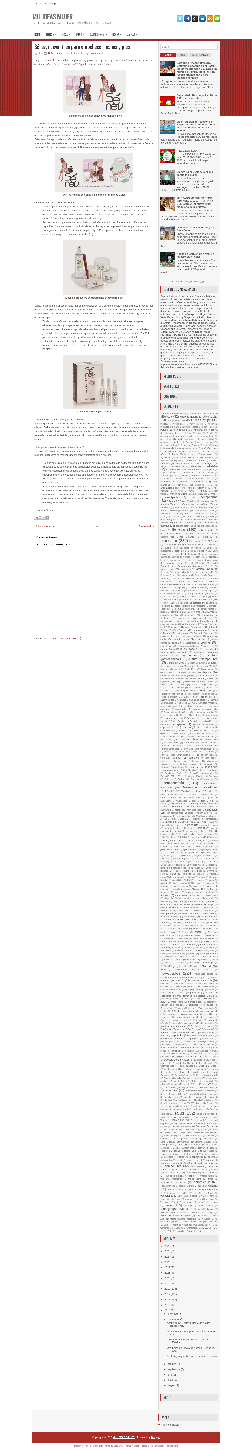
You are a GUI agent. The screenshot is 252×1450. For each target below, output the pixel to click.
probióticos (165, 1045)
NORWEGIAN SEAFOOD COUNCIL (193, 969)
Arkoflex (191, 497)
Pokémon (192, 1029)
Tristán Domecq (167, 1186)
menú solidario (198, 919)
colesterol (165, 605)
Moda (198, 932)
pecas (197, 999)
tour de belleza (210, 1172)
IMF (203, 831)
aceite (179, 436)
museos (168, 959)
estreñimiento (166, 730)
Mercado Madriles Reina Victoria (189, 926)
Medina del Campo (204, 904)
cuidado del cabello (185, 648)
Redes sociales (171, 1078)
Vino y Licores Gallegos (202, 1213)
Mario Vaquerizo (193, 892)
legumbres (187, 870)
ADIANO (183, 451)
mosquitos (200, 950)
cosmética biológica (192, 636)
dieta (199, 678)
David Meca (190, 669)
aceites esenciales (186, 439)
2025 (167, 1251)
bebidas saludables (205, 526)
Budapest (213, 545)
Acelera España (191, 445)
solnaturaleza (208, 1139)
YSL (170, 1231)
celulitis (210, 581)
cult (178, 656)
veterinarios (212, 1202)
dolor (162, 685)
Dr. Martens (195, 688)
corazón (197, 627)
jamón (177, 849)
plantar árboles (207, 1023)
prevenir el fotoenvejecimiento (199, 1041)
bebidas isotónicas (184, 526)
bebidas (165, 525)
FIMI (162, 755)
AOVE (191, 491)
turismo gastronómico (205, 1189)
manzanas (186, 889)
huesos (214, 825)
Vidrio (187, 1209)
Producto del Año (168, 1048)
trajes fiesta (194, 1178)
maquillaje (200, 889)
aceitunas (209, 442)
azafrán (211, 517)
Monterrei (210, 948)
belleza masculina (170, 533)
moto (212, 950)
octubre (172, 1363)
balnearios (199, 519)
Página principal (48, 3)
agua (194, 454)
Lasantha (118, 1446)
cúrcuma (203, 663)
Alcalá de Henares (196, 460)
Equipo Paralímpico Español (184, 721)
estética (186, 727)
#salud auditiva (182, 429)
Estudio (194, 730)
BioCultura (213, 541)
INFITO (183, 837)
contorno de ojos (205, 621)
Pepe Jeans (177, 1002)
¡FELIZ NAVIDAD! (187, 150)
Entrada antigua (146, 526)
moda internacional (181, 941)
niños (163, 969)
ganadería (209, 779)
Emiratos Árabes (206, 703)
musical (204, 960)
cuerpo (164, 649)
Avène (187, 513)
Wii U (211, 1225)
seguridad (199, 1120)
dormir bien (197, 684)
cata (202, 578)
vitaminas (165, 1221)
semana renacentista (181, 1126)
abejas (199, 433)
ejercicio (199, 696)
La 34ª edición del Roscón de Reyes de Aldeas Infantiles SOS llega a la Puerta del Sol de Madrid (196, 126)
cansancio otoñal (174, 563)
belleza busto (206, 530)
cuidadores (199, 652)
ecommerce (191, 691)
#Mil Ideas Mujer (198, 420)
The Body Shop (192, 1163)
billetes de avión (196, 541)
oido (162, 987)
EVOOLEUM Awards (170, 737)
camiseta (200, 557)
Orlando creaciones (205, 987)
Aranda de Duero (178, 493)
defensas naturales (187, 672)
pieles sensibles (167, 1014)
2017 (167, 1294)
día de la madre (206, 675)
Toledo (192, 1169)
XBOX (204, 1227)
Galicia (181, 779)
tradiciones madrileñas (171, 1179)
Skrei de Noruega (194, 1136)
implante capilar (167, 834)
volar (177, 1222)
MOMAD (176, 948)
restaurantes (169, 1090)
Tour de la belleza (174, 1175)
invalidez (164, 846)
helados (179, 809)
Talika (212, 1148)
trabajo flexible (207, 1176)
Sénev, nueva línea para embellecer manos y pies (82, 46)
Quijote (214, 1066)
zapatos (193, 1231)
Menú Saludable (174, 919)
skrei (180, 1136)
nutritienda (165, 984)
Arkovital (164, 504)
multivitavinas (170, 957)
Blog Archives (200, 55)
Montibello (165, 950)
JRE (175, 856)
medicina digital (195, 901)
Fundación (213, 770)
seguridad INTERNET (183, 1123)
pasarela (200, 995)
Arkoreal (171, 501)
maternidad (184, 898)
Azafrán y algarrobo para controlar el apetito (192, 1356)
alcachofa (209, 457)
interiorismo (183, 843)
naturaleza (194, 962)
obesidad (178, 984)
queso (173, 1066)
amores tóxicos (210, 475)
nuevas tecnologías (195, 977)
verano (187, 1202)
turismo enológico (177, 1189)
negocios (183, 966)
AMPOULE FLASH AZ (174, 479)
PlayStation (166, 1029)
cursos (214, 662)
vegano (188, 1199)
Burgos (210, 548)
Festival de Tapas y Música (195, 749)
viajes (169, 1205)
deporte (206, 672)
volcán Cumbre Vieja (192, 1222)
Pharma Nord (166, 1008)
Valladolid (193, 1196)
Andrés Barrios (196, 479)
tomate (203, 1170)
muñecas (195, 957)
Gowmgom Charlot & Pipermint (183, 795)
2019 (167, 1283)
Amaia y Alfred (180, 476)
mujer (192, 953)
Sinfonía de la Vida (209, 1132)
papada (209, 992)
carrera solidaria (181, 572)
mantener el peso (168, 889)
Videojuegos (168, 1209)
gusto (194, 801)
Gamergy (195, 779)
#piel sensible (191, 427)
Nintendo (207, 966)
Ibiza (166, 828)
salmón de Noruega (195, 1109)
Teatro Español (191, 1154)
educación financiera (170, 694)
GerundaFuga (194, 791)
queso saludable (187, 1066)
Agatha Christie (179, 454)
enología (197, 715)
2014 (167, 1310)
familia (175, 742)
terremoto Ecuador (170, 1163)
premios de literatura (172, 1038)
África (163, 454)
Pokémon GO (208, 1029)
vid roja (188, 1206)
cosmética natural (181, 639)
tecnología (168, 1157)
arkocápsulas (172, 497)
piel (174, 1010)
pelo (162, 1001)
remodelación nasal (180, 1084)
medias (164, 901)
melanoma (165, 910)
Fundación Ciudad (174, 773)
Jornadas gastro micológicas (193, 853)
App (202, 491)
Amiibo (194, 475)
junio (171, 1379)
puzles (211, 1063)
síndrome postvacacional (185, 1132)
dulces (210, 687)
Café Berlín (188, 551)
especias (210, 724)
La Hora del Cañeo (178, 862)
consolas (165, 621)
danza (177, 669)
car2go (211, 566)
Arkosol (183, 501)
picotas (163, 1011)
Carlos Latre (185, 569)
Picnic (191, 1008)
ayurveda (187, 517)
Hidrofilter (170, 813)
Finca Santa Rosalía (180, 755)
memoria (209, 910)
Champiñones (197, 587)
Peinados (209, 998)
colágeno (210, 603)
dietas (210, 678)
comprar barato (179, 611)
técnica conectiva (210, 1154)
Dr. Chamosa (177, 688)
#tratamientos (171, 433)
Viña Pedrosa (202, 1216)
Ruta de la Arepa (168, 1103)
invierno (176, 846)
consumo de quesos (183, 621)
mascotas (196, 895)
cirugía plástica (196, 593)
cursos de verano (198, 666)
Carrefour (164, 572)
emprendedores (168, 706)
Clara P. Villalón (167, 597)
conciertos (190, 615)
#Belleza (166, 416)
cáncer (199, 560)
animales (165, 481)
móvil (162, 954)
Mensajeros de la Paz (188, 913)
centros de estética (170, 584)
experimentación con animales (199, 737)
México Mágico (167, 932)
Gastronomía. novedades (200, 787)
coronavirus (198, 630)
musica (179, 960)
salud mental (167, 1117)
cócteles (197, 602)
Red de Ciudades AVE (207, 1075)
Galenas (168, 779)
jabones (210, 846)
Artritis (211, 507)
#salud (164, 429)
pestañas (208, 1004)
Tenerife (179, 1160)
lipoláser (200, 874)
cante (191, 563)
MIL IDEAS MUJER (52, 16)
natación (168, 963)
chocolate (192, 590)
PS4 (192, 1060)
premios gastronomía (201, 1038)
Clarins (182, 596)
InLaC (173, 840)
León (199, 870)
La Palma (196, 861)
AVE (177, 514)
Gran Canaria (168, 797)
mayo (171, 1385)
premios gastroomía (169, 1041)
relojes (163, 1084)
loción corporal (177, 877)
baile (175, 520)
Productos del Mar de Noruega (197, 1047)
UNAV (210, 1193)
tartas (187, 1150)
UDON (198, 1193)
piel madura (189, 1011)
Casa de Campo (168, 575)
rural (212, 1100)
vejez (198, 1199)
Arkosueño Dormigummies (202, 501)
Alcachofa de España (170, 460)
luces (174, 880)
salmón (183, 1106)
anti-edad (198, 481)
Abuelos (210, 433)
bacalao (164, 519)
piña (162, 1023)
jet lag (205, 849)
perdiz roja (178, 1005)
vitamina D (207, 1219)
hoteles (189, 824)
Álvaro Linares (206, 473)
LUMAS (190, 880)
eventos (164, 733)
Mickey (185, 932)
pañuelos (194, 992)
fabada (199, 739)
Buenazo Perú (172, 548)
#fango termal (174, 420)
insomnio (186, 840)
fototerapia (179, 767)
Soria (162, 1142)
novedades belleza (204, 974)
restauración (206, 1087)
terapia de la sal (194, 1160)
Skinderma (169, 1136)
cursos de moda (174, 666)
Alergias (209, 463)
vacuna (181, 1196)
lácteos (164, 867)
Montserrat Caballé (182, 950)
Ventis (176, 1202)
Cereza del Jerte (194, 584)
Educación (206, 690)
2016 (167, 1299)
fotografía (165, 767)
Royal (204, 1100)
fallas (166, 743)
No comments (97, 53)
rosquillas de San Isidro (187, 1100)
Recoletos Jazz (198, 1072)
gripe (210, 797)
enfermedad (181, 709)
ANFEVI (210, 479)
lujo (181, 880)
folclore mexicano (189, 764)
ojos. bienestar (175, 987)
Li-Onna (210, 871)
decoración (166, 672)
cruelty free (209, 646)
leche (175, 871)
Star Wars (181, 1142)
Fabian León (212, 739)
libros (173, 873)
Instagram (201, 840)
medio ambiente (169, 907)
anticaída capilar (203, 485)
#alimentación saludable (201, 413)
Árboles (214, 494)
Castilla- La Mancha (183, 578)
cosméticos (201, 639)
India (162, 837)
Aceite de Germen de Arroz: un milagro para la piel (195, 255)
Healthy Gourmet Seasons (200, 806)
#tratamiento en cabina (206, 429)
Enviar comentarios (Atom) (66, 638)
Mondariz (188, 948)
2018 (167, 1288)
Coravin (185, 627)
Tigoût (174, 1170)
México (209, 928)
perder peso (194, 1001)
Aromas (177, 504)
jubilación (185, 856)
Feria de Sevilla (183, 746)
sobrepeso (165, 1139)
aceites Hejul (208, 439)
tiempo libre (173, 1166)
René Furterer (200, 1084)
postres (210, 1032)
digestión (164, 681)
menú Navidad (171, 916)
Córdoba (209, 627)
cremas (206, 642)
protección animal (168, 1057)
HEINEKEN (165, 810)
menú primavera (209, 916)
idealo (176, 828)
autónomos (165, 514)
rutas (183, 1103)
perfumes (193, 1004)
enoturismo (212, 715)
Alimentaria (171, 469)
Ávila (211, 514)
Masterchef (169, 898)
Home (37, 34)
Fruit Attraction (189, 770)
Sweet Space (188, 1148)
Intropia (210, 843)
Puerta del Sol (179, 1063)
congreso (181, 618)
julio (170, 1374)
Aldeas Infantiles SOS (187, 463)
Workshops (192, 1228)
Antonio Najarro (197, 487)
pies (68, 53)
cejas (188, 581)
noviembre (174, 1319)
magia (197, 883)
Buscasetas (165, 551)
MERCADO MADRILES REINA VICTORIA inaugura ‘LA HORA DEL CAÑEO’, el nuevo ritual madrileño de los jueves (195, 202)
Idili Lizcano (188, 828)
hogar (118, 33)
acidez (206, 445)
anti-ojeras (183, 485)
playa (210, 1026)
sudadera (210, 1142)
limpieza (187, 873)
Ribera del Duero (177, 1094)
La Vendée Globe (195, 865)
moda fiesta (211, 935)
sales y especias (168, 1106)
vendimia (210, 1199)
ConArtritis (209, 612)
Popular (168, 55)
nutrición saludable (201, 980)
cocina (204, 596)
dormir (183, 684)
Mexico (196, 928)
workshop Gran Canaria (171, 1228)
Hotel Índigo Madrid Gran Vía (185, 822)
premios (178, 1035)
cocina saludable (202, 599)
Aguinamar (165, 457)
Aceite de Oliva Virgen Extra (200, 436)
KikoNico (164, 859)
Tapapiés (165, 1150)
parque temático (183, 995)
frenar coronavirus (169, 770)
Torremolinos (191, 1173)
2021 (167, 1272)
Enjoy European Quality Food (174, 715)
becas (163, 530)
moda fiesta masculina (176, 938)
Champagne (179, 587)
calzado (179, 554)
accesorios (165, 436)
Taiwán (201, 1147)
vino (162, 1212)
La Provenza (212, 862)
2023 (167, 1262)
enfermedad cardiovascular (205, 709)
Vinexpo (210, 1209)
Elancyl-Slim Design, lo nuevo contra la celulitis (195, 173)
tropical (182, 1186)
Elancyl (214, 700)
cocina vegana (167, 603)
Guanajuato (181, 801)
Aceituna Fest (192, 442)
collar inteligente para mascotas (190, 606)
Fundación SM (167, 776)
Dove (162, 688)
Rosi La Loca (166, 1100)
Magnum (164, 886)
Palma (181, 993)
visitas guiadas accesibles (183, 1219)
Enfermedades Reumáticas (176, 712)
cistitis (211, 594)
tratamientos (77, 53)
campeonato (176, 560)
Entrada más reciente (46, 526)
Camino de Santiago (182, 557)
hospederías (166, 816)
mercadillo (176, 922)
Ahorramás (181, 457)
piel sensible (207, 1011)
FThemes (89, 1446)
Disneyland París (193, 681)
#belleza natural (189, 416)
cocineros (183, 602)
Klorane (177, 858)
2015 (167, 1304)
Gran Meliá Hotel (192, 798)
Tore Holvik (176, 1173)
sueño (180, 1144)
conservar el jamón (203, 618)
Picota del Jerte (206, 1008)
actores (214, 448)
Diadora (188, 678)
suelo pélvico (166, 1145)
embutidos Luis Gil (186, 703)
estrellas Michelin (205, 727)
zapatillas (180, 1231)
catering (178, 581)
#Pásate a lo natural (170, 426)
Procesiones (181, 1045)
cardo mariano (167, 569)
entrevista (194, 718)
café (177, 550)
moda (67, 33)
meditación (208, 907)
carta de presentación (203, 572)
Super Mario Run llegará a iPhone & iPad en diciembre (197, 97)
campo (189, 560)
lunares (201, 880)
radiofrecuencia (171, 1069)
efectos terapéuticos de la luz (199, 694)
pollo (200, 1032)
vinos (163, 1215)
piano (180, 1008)
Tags (182, 55)
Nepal (195, 966)
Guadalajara (166, 801)
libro (162, 873)
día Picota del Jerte (170, 678)
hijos (181, 812)
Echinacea (165, 691)
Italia (197, 846)
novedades (170, 973)
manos (60, 53)
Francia (208, 766)
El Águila (178, 700)
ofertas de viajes (205, 983)
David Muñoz (207, 669)
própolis (210, 1054)
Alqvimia (188, 472)
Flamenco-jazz (179, 761)
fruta (202, 770)
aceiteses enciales (170, 442)
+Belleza (187, 433)
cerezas (210, 584)
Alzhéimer (165, 476)
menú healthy (210, 913)
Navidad (166, 966)
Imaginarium (191, 831)
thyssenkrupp (211, 1163)
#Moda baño (179, 424)
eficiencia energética (170, 697)
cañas (202, 563)
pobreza (180, 1029)
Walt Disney (198, 1225)
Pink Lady (198, 1020)
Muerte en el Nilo (177, 954)
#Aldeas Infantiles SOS (172, 413)
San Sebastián (184, 1117)
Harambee (177, 806)
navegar (210, 963)
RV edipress (196, 1103)
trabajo (192, 1175)
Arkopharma (209, 497)
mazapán (210, 898)
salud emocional (205, 1113)
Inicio (97, 526)
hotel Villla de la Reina (170, 825)
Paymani (186, 999)
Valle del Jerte (207, 1196)
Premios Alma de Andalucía (201, 1035)
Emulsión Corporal (193, 706)
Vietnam (198, 1209)
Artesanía (180, 507)
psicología (202, 1060)
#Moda (164, 423)
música (190, 959)
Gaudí (169, 791)
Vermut (200, 1202)
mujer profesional (209, 953)
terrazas (210, 1160)
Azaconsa (199, 517)
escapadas (179, 724)
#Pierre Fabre (208, 427)
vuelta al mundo (180, 1225)
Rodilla (201, 1094)
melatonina (183, 910)
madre (211, 880)
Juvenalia (210, 856)
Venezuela (165, 1202)
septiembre (174, 1369)
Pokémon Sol (187, 1032)
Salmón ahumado (199, 1106)
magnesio (209, 883)
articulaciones (197, 507)
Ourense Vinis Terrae (170, 990)
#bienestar (210, 416)
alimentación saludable (204, 466)
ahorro (195, 457)
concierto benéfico (169, 615)
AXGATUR (174, 517)
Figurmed (209, 752)
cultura (192, 655)
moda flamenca (200, 938)
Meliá (196, 910)
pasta (211, 996)
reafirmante (201, 1069)
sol (176, 1138)
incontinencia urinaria (204, 834)
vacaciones (166, 1195)
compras (195, 611)
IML (211, 831)
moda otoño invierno (184, 944)
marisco (210, 892)
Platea (197, 1026)
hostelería (181, 816)
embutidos (168, 703)
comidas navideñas (185, 608)
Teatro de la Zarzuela (170, 1154)
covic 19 (176, 642)
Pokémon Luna (168, 1032)
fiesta (167, 751)
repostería (170, 1087)
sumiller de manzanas (198, 1145)
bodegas (168, 544)
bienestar (168, 540)
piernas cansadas (189, 1014)
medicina (178, 901)
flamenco (194, 757)
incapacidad (184, 834)
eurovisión (208, 730)
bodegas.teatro (186, 544)
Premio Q (165, 1035)
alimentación (178, 466)
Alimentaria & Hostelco (191, 469)
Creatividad (191, 643)
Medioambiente (191, 907)
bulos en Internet (192, 548)
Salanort (210, 1103)
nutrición (179, 980)
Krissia (198, 859)
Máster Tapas (211, 895)
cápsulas (199, 566)
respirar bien (188, 1087)
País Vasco (166, 992)
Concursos (207, 615)
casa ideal (185, 575)
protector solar (188, 1056)
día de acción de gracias (182, 675)
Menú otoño (190, 916)
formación (208, 764)
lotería (202, 877)
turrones (171, 1193)
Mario (177, 892)
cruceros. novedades (188, 646)
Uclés (184, 1193)
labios (211, 865)
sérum (193, 1129)
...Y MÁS (133, 33)
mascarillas (181, 895)
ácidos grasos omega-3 (186, 448)
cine (182, 594)
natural (181, 963)
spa (171, 1141)
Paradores (165, 995)
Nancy (215, 960)
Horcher (210, 813)
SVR (175, 1147)
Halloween (177, 803)
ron (176, 1097)
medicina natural (181, 904)
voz (166, 1224)
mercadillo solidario (195, 922)
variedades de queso (170, 1199)
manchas (197, 886)
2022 (167, 1267)
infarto (172, 837)
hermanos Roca (194, 810)
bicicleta (207, 536)
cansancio (212, 560)
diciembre (173, 1313)
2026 (167, 1245)
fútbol (181, 776)
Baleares (185, 519)
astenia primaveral (179, 510)
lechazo (164, 870)
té (201, 1150)
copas (174, 627)
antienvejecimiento (170, 487)
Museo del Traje (210, 957)
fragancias (193, 767)
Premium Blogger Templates (138, 1446)
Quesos (203, 1066)
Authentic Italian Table (204, 510)
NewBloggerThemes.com (165, 1446)
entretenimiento (174, 718)
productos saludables (194, 1051)
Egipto (187, 696)
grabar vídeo (208, 795)
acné (203, 448)
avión (162, 517)
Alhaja (163, 466)
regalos (197, 1078)
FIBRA (214, 749)
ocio (189, 983)
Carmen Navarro (204, 569)
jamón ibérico (191, 849)
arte (207, 504)
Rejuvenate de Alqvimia (203, 1081)
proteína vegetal (210, 1057)
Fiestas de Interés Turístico (188, 752)
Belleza (52, 33)
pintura (210, 1020)
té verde (210, 1151)
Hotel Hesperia (178, 818)
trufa (191, 1185)
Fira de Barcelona (205, 755)
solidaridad (189, 1138)
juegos (197, 855)
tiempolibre (196, 1166)
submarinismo (196, 1142)
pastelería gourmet (169, 999)
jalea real (165, 849)
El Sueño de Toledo (196, 700)
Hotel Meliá (209, 822)
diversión (210, 681)
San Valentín (201, 1117)
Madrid (164, 883)
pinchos (185, 1020)
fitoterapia (165, 757)
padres (211, 990)
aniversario (182, 482)
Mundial (183, 957)
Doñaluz (172, 685)
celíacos (199, 581)
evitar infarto (179, 733)
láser (197, 867)
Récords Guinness (183, 1075)
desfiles (163, 675)
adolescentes (198, 451)
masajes (165, 895)
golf (162, 795)
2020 (167, 1278)
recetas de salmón (175, 1072)
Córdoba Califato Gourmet (173, 630)
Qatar (163, 1066)
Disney (176, 681)
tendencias (197, 1157)
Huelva (203, 825)
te (195, 1151)
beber (200, 522)
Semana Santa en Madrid (172, 1130)
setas (204, 1129)
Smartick (210, 1136)
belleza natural (195, 533)
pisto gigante (188, 1023)
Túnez (201, 1186)
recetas (214, 1069)
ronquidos (187, 1097)
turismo (213, 1185)
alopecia (210, 469)
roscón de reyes (205, 1097)
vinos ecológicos (182, 1215)
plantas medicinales (172, 1026)
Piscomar (173, 1023)
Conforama (165, 618)
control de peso (189, 624)
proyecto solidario (174, 1059)
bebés (211, 522)
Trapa (210, 1179)
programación (196, 1054)
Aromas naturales (194, 504)
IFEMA (201, 828)
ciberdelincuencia (168, 594)
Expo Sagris (166, 739)
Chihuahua (178, 591)
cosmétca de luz (168, 636)
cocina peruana (180, 599)
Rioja (191, 1094)
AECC (211, 451)
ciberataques (208, 591)
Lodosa (191, 877)
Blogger (200, 281)
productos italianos (170, 1050)
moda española (192, 935)
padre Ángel (198, 990)
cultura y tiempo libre (203, 659)
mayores (197, 898)
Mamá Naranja (181, 886)
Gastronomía (99, 33)
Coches (193, 597)
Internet (197, 843)
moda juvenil (201, 941)
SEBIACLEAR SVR (180, 1120)
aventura (199, 513)
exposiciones (183, 739)
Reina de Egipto (179, 1081)
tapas (177, 1150)
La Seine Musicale (173, 865)
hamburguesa (196, 803)
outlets (186, 990)
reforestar (185, 1078)
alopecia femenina (169, 473)
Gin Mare (209, 791)
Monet (199, 948)
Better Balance (185, 536)
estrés (181, 730)
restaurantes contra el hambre (199, 1091)
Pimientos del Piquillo (187, 1017)
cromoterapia (166, 646)
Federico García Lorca (195, 742)
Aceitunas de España (170, 445)
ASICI (163, 510)
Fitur (178, 757)
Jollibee (172, 853)
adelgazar (169, 451)
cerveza (164, 587)
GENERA (180, 791)
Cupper (191, 663)
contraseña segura (169, 624)
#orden (211, 424)
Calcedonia (202, 550)
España (196, 724)
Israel (188, 846)
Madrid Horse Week (181, 883)
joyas (166, 856)
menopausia (166, 913)
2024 (167, 1256)
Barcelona (178, 523)
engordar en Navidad (204, 712)
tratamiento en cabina (173, 1182)
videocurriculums (205, 1206)
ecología (178, 691)
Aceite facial (166, 439)
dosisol (211, 685)
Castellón (199, 575)
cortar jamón (182, 633)
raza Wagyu (186, 1069)
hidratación (211, 809)
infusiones (197, 837)
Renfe (215, 1084)
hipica (190, 813)
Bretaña (201, 545)
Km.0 (188, 859)
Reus (162, 1094)
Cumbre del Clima (175, 663)
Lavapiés (210, 868)
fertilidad (175, 749)
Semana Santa (204, 1126)
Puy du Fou (197, 1063)
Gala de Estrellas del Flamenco (203, 776)
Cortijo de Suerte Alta (204, 633)
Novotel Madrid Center (170, 977)
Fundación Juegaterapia (201, 773)
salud (81, 33)
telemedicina (182, 1157)
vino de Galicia (178, 1212)
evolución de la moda (202, 733)
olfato (189, 987)
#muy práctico (196, 424)
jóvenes (214, 853)
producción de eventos (203, 1045)
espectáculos (167, 727)
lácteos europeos (181, 868)
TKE (183, 1170)
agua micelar (207, 454)
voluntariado (212, 1222)
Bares (190, 523)
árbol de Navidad (199, 494)
